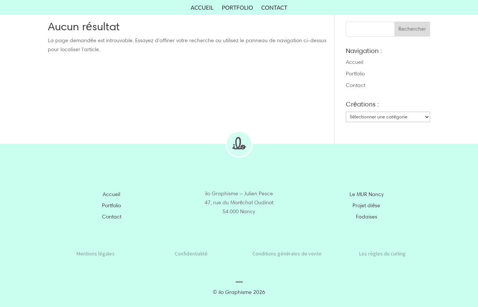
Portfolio (237, 8)
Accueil (202, 8)
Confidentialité (191, 253)
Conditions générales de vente (287, 253)
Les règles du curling (382, 253)
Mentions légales (96, 253)
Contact (274, 8)
